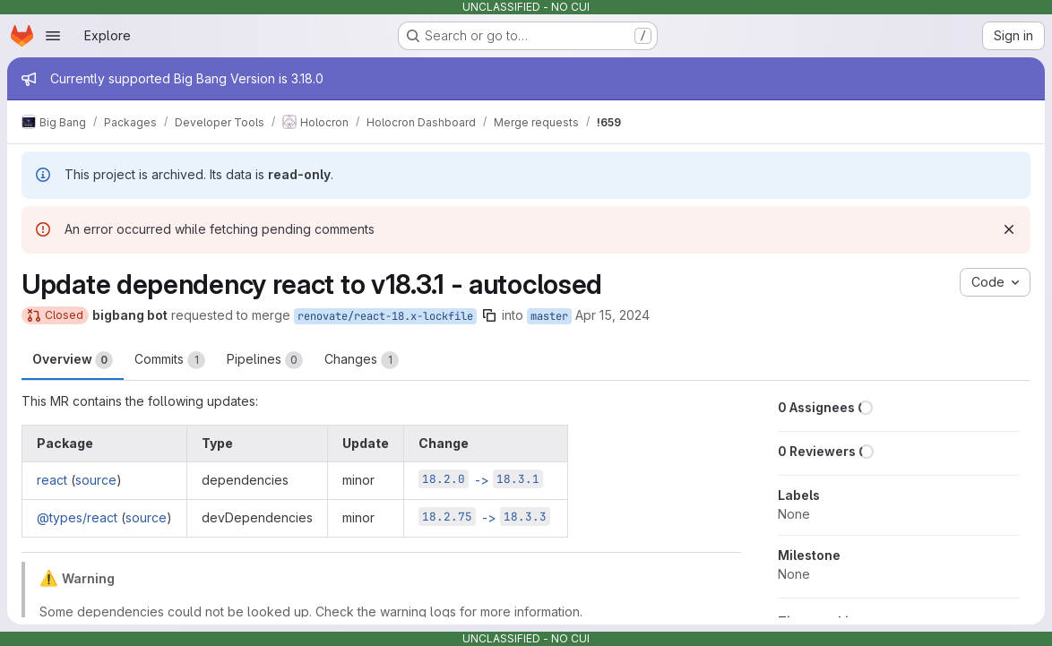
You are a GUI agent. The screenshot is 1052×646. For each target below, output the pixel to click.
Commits (169, 360)
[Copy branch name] (489, 315)
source (95, 479)
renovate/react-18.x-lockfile (385, 316)
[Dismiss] (1009, 229)
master (549, 316)
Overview (72, 360)
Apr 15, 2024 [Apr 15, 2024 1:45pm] (612, 315)
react (52, 479)
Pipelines (265, 360)
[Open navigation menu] (53, 36)
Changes (361, 360)
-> (480, 479)
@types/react (77, 517)
